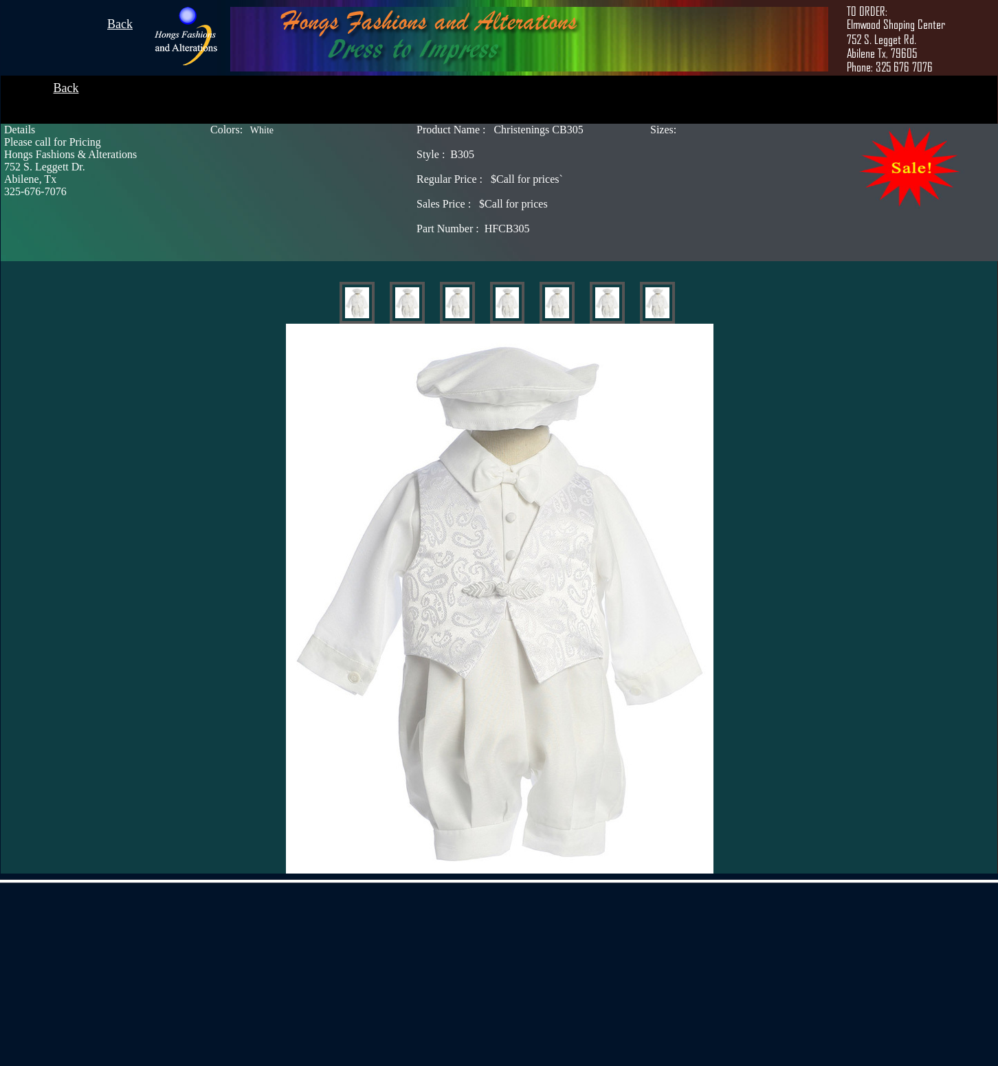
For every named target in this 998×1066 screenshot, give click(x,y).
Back (120, 24)
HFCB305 (473, 228)
